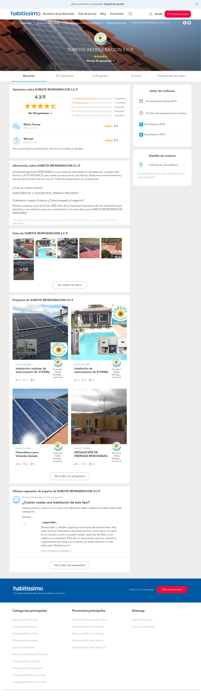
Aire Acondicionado (48, 23)
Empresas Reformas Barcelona (89, 620)
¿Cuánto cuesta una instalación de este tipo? (56, 502)
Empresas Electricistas (25, 633)
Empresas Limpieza (24, 647)
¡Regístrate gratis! (114, 4)
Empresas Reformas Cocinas (29, 675)
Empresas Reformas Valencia (88, 647)
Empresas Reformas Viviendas (30, 682)
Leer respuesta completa (55, 551)
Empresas (25, 23)
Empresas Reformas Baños (28, 668)
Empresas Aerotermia (25, 620)
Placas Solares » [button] (24, 365)
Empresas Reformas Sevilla (87, 640)
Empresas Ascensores (25, 627)
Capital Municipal (116, 23)
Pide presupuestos (177, 14)
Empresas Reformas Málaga (88, 633)
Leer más (18, 223)
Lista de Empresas (142, 620)
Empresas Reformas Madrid (88, 627)
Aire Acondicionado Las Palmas (83, 23)
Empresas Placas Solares (27, 661)
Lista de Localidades (143, 627)
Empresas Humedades (25, 640)
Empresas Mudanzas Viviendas (30, 654)
